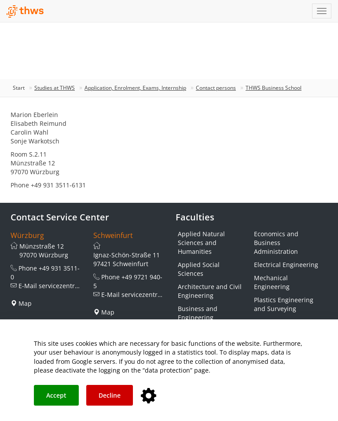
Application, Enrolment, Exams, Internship (135, 88)
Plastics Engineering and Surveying (283, 304)
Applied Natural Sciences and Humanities (201, 243)
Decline (110, 395)
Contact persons (216, 88)
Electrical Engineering (286, 264)
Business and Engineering (197, 313)
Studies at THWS (54, 88)
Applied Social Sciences (199, 269)
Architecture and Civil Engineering (210, 291)
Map (25, 303)
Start (19, 88)
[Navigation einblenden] (321, 11)
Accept (56, 395)
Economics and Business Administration (276, 243)
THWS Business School (273, 88)
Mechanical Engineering (272, 282)
